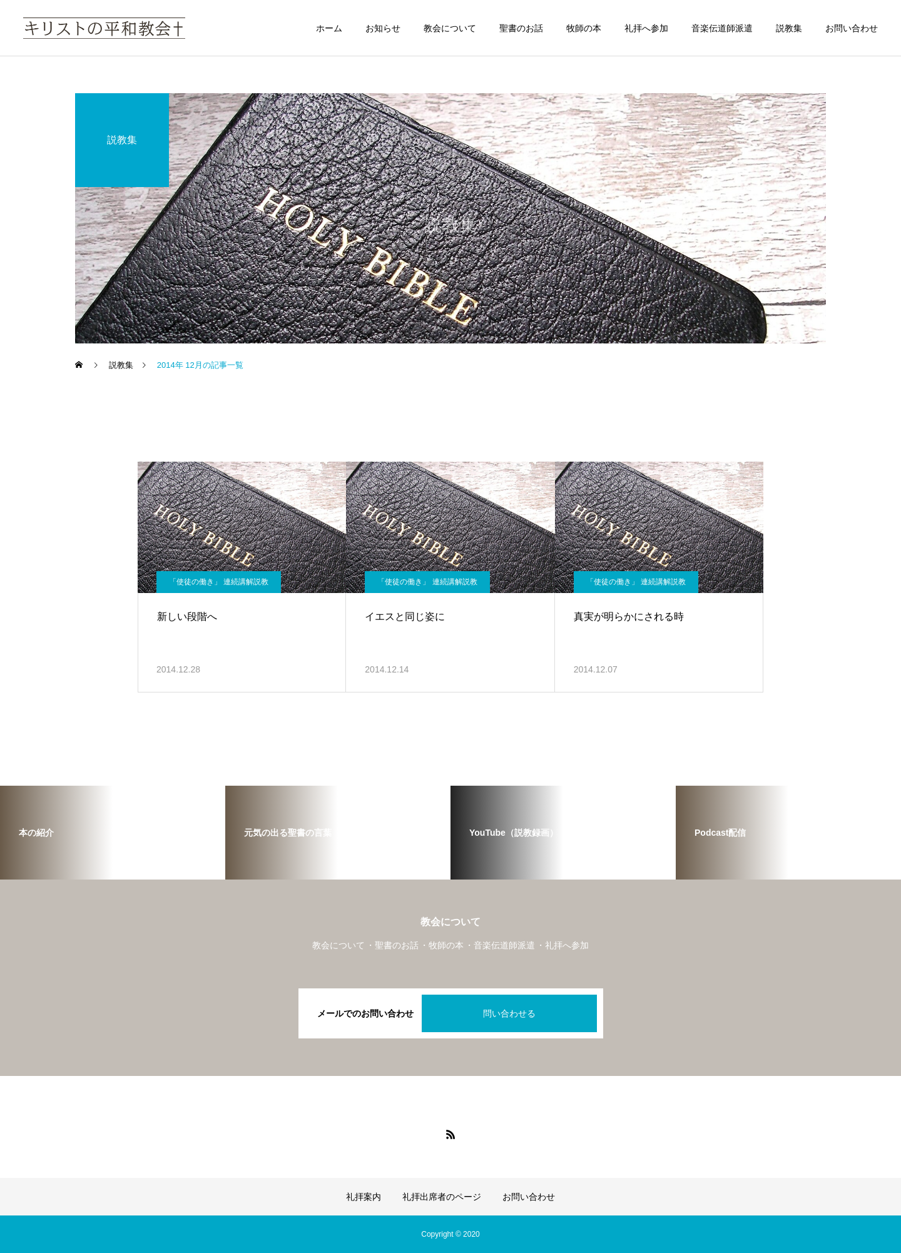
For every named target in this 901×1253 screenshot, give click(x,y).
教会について (450, 28)
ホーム (329, 28)
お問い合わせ (851, 28)
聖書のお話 (521, 28)
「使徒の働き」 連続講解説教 (218, 581)
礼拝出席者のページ (441, 1197)
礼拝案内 (363, 1197)
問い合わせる (509, 1013)
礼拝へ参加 (646, 28)
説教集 (789, 28)
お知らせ (382, 28)
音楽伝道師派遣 (722, 28)
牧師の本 (583, 28)
